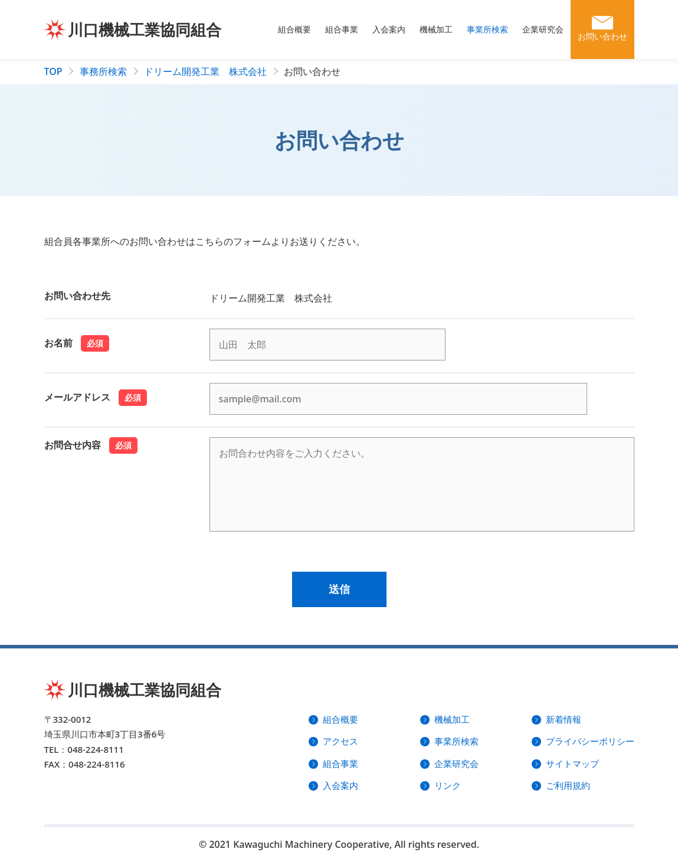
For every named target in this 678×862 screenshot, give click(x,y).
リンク (447, 785)
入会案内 (388, 29)
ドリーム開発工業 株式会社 (205, 71)
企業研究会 (543, 29)
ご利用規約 (568, 785)
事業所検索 (487, 29)
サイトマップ (572, 763)
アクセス (340, 741)
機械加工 (436, 29)
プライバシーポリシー (590, 741)
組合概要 (294, 29)
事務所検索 (103, 71)
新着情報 (563, 719)
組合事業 (341, 29)
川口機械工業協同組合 (144, 29)
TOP (53, 71)
